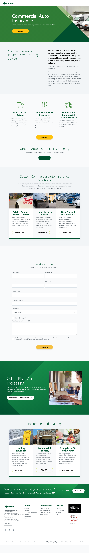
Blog (57, 514)
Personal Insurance (45, 508)
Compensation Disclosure (26, 542)
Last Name (48, 272)
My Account (59, 508)
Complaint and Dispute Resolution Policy (68, 542)
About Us (27, 508)
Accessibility (46, 542)
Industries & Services (45, 512)
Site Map (82, 542)
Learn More (44, 158)
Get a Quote (20, 31)
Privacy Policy (53, 542)
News (26, 518)
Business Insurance (45, 510)
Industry (15, 308)
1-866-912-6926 (8, 525)
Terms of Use (37, 542)
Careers (27, 510)
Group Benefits (66, 470)
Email (14, 282)
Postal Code (16, 291)
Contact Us (78, 491)
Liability (17, 470)
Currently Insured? (20, 318)
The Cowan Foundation (31, 512)
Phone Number (50, 282)
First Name (16, 272)
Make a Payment (60, 510)
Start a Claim (59, 512)
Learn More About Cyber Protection (19, 397)
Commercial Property (43, 470)
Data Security (28, 516)
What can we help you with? (21, 321)
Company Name (18, 300)
